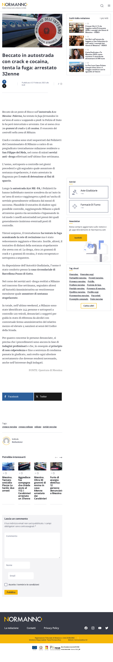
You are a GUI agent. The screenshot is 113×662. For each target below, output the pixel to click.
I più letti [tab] (104, 18)
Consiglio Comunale (79, 299)
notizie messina (50, 427)
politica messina (78, 292)
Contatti (31, 628)
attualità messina (78, 278)
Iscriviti (78, 237)
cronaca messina (9, 427)
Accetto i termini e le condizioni (24, 584)
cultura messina (78, 285)
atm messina (97, 299)
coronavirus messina (80, 295)
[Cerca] (102, 6)
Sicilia (91, 281)
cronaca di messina (96, 288)
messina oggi (87, 274)
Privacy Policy (51, 628)
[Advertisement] (89, 159)
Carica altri (88, 305)
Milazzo (37, 427)
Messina (74, 274)
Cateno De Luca (94, 285)
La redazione (11, 628)
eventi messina (96, 278)
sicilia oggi (93, 292)
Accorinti (96, 295)
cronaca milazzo (26, 427)
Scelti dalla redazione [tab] (79, 18)
